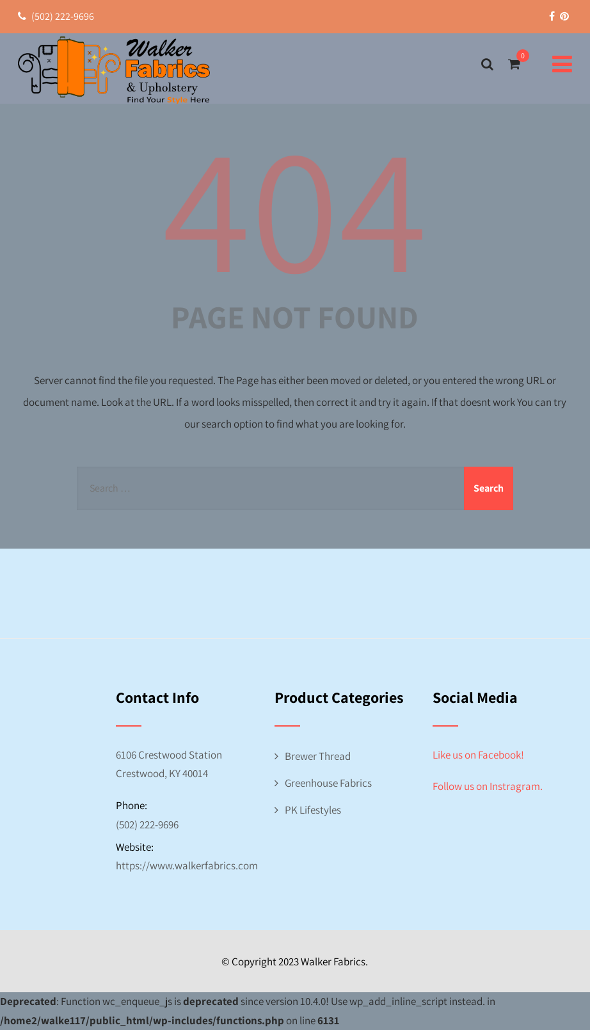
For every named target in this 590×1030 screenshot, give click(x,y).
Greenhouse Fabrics (328, 783)
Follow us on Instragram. (488, 786)
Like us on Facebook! (478, 755)
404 (295, 206)
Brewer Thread (318, 756)
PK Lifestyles (313, 810)
